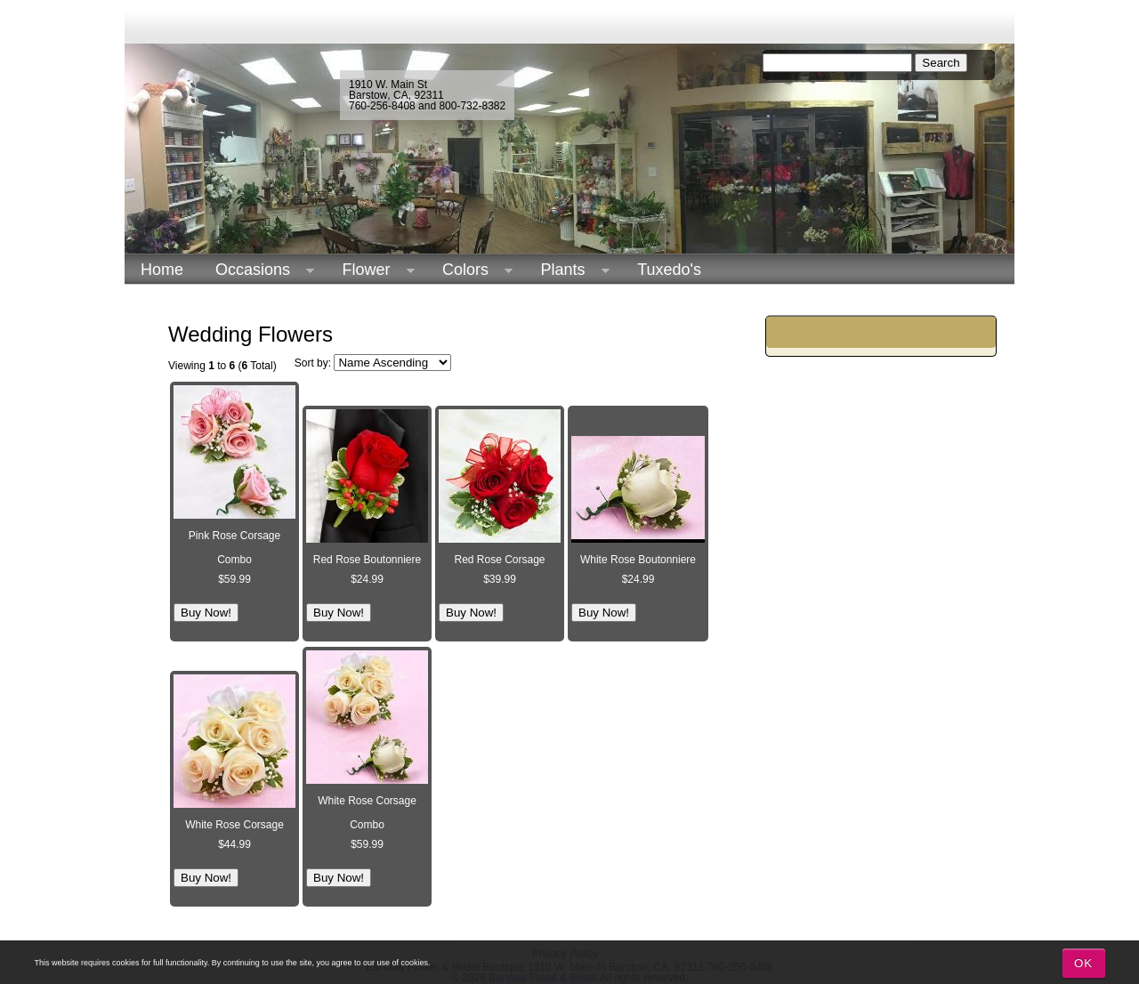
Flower (371, 270)
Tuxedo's (669, 269)
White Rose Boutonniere (638, 559)
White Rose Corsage (234, 825)
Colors (469, 270)
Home (162, 269)
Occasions (256, 270)
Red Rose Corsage (499, 559)
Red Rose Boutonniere (367, 559)
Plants (567, 270)
